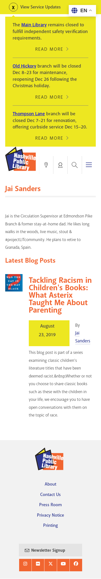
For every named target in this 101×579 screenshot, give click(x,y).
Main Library (34, 25)
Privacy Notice (50, 515)
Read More (49, 49)
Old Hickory (24, 66)
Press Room (50, 504)
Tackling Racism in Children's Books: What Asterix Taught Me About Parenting (60, 295)
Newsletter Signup (48, 550)
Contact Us (50, 494)
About (50, 484)
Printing (50, 525)
